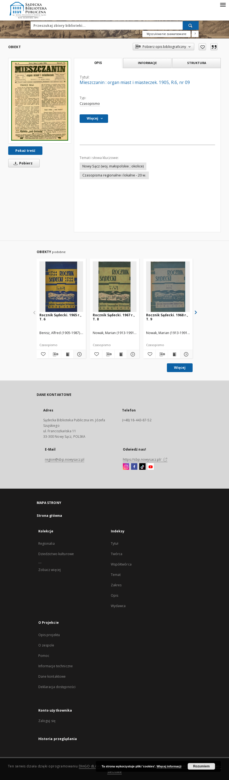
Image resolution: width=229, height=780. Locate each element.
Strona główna (49, 515)
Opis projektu (49, 635)
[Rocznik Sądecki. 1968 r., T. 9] (168, 287)
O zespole (46, 645)
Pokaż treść (25, 150)
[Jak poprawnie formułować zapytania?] (195, 34)
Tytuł (114, 543)
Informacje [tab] (147, 63)
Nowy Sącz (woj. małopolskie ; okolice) (113, 166)
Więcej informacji (169, 766)
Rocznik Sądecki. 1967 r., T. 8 (114, 317)
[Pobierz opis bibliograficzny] (55, 354)
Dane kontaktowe (52, 676)
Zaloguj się (47, 720)
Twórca (117, 554)
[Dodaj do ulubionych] (202, 46)
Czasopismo (90, 103)
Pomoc (44, 655)
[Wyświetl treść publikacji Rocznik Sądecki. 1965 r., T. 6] (67, 354)
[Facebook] (134, 466)
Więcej (179, 367)
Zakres (116, 585)
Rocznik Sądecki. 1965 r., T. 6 (60, 317)
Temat (116, 574)
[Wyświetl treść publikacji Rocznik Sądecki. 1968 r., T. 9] (174, 354)
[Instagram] (126, 466)
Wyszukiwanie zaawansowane (166, 34)
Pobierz (22, 163)
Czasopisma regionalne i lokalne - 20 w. (114, 175)
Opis (114, 595)
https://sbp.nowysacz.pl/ (145, 459)
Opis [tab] (98, 63)
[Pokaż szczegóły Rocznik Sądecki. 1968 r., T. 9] (185, 354)
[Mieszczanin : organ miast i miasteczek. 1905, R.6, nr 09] (39, 100)
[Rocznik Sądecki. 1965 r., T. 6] (61, 287)
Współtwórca (121, 564)
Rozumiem (201, 766)
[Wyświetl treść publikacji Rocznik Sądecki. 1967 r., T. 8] (121, 354)
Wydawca (118, 606)
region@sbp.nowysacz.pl (65, 459)
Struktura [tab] (196, 63)
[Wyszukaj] (191, 25)
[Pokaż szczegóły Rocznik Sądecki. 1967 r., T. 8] (132, 354)
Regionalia (46, 543)
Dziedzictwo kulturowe (56, 554)
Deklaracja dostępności (57, 687)
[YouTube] (150, 466)
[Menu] (223, 4)
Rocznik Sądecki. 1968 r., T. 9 (167, 317)
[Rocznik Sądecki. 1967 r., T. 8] (114, 287)
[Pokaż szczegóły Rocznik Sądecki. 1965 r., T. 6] (79, 354)
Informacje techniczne (55, 666)
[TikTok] (142, 466)
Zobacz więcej (49, 569)
